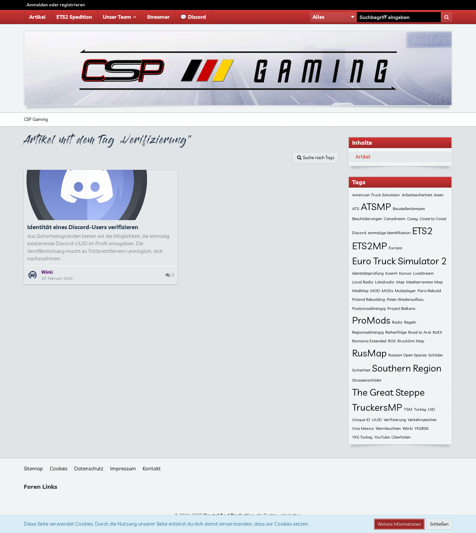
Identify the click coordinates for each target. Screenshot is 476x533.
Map (400, 281)
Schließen (439, 524)
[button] (333, 17)
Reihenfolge (396, 332)
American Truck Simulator (376, 194)
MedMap (360, 290)
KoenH (391, 273)
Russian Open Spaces (407, 354)
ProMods (371, 320)
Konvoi (405, 273)
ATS (355, 208)
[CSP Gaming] (238, 68)
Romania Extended (369, 340)
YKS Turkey (362, 437)
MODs (387, 290)
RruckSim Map (410, 340)
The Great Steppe (388, 392)
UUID (377, 419)
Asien (438, 194)
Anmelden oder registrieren (56, 4)
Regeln (410, 322)
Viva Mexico (363, 428)
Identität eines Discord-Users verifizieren (82, 226)
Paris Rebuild (429, 290)
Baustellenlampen (409, 208)
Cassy (412, 218)
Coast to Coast (433, 218)
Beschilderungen (367, 218)
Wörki (407, 428)
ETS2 (422, 231)
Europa (395, 247)
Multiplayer (405, 290)
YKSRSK (422, 428)
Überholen (401, 437)
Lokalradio (384, 281)
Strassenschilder (367, 380)
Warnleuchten (388, 428)
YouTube (382, 437)
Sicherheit (361, 370)
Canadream (395, 218)
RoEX (437, 332)
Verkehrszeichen (422, 419)
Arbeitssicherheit (417, 194)
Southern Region (406, 368)
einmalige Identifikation (389, 232)
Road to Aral (419, 332)
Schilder (435, 354)
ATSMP (376, 206)
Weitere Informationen (399, 524)
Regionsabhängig (368, 332)
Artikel (362, 156)
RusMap (369, 353)
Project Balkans (401, 308)
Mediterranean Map (424, 281)
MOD (375, 290)
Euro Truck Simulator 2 (399, 261)
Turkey (420, 409)
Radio (397, 322)
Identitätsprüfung (368, 273)
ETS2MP (369, 246)
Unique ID (361, 419)
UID (431, 409)
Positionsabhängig (369, 308)
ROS (392, 340)
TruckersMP (377, 407)
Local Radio (362, 281)
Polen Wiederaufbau (405, 299)
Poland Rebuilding (368, 299)
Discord (359, 232)
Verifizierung (395, 419)
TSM (408, 409)
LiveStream (423, 273)
